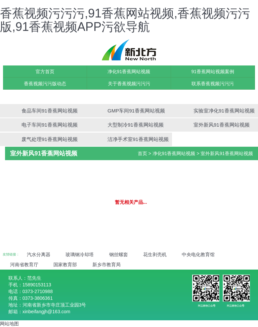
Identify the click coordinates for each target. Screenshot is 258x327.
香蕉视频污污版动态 (45, 83)
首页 (142, 153)
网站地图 (9, 323)
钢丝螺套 (118, 254)
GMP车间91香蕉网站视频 (136, 110)
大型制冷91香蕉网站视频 (136, 125)
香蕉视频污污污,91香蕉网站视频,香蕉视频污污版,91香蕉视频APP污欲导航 (125, 20)
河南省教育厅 (24, 264)
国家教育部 (65, 264)
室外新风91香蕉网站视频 (222, 125)
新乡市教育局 (106, 264)
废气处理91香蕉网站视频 (50, 139)
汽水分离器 (38, 254)
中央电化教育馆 (198, 254)
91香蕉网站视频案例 (212, 71)
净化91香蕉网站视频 (129, 71)
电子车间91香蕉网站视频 (50, 125)
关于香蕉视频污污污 (129, 83)
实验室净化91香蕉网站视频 (224, 110)
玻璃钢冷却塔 (80, 254)
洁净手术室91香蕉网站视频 (138, 139)
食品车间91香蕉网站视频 (50, 110)
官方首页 (45, 71)
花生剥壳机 (155, 254)
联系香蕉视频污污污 (212, 83)
